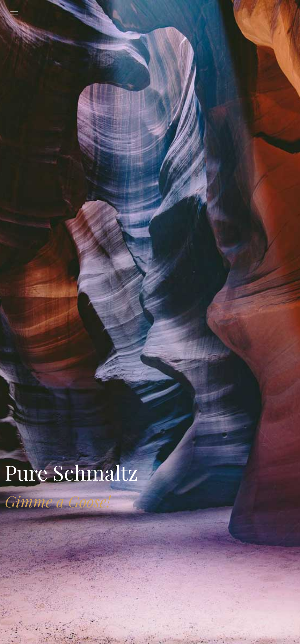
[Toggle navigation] (14, 11)
